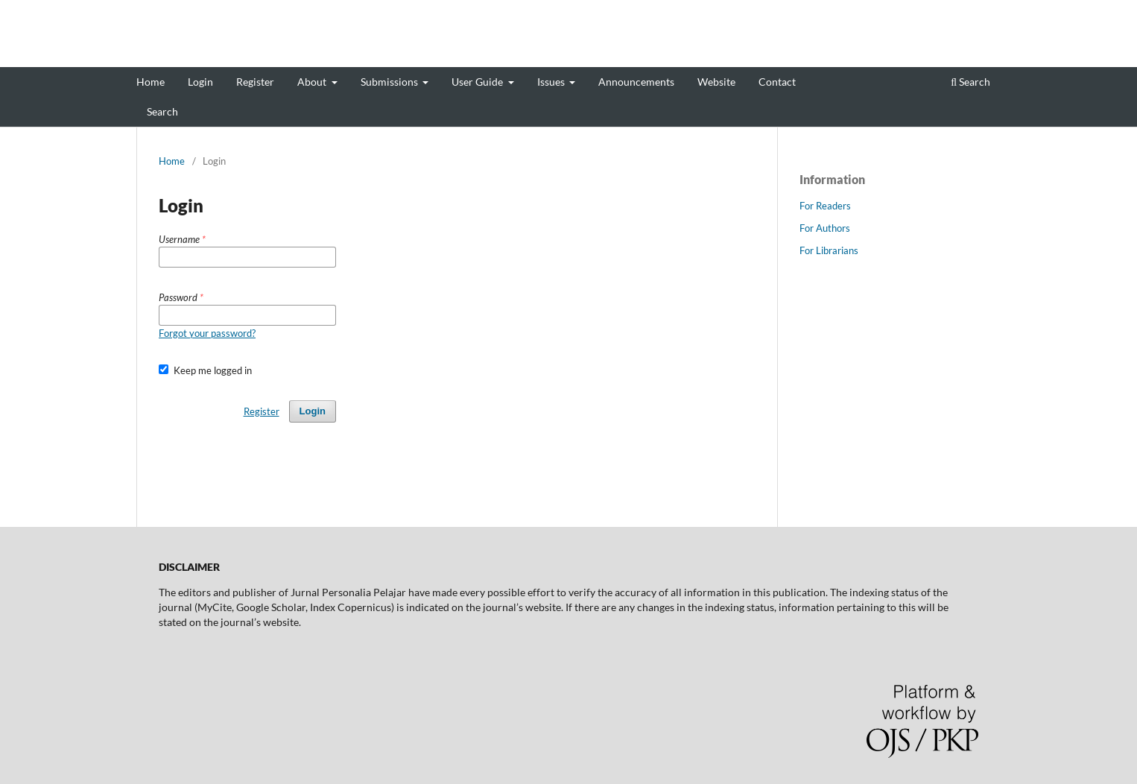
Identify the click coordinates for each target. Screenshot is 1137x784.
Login (200, 81)
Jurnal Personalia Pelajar (238, 55)
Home (150, 81)
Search (162, 111)
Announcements (636, 81)
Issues (552, 81)
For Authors (824, 228)
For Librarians (828, 250)
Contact (777, 81)
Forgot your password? (207, 333)
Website (716, 81)
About (313, 81)
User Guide (478, 81)
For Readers (825, 206)
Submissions (390, 81)
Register (255, 81)
